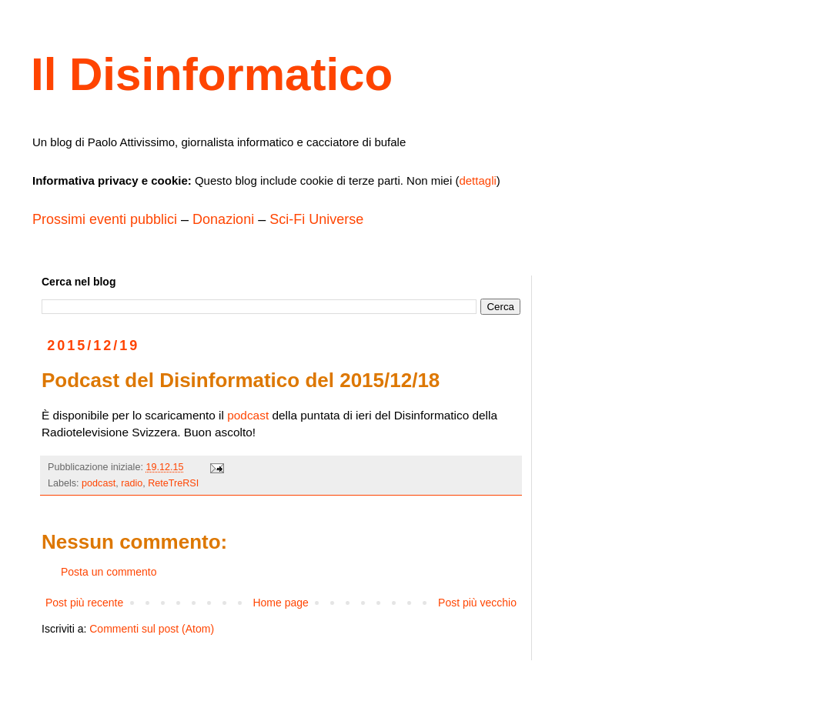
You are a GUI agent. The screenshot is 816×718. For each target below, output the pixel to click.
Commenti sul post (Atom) (151, 629)
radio (131, 483)
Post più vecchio (477, 602)
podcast (248, 415)
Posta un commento (109, 572)
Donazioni (223, 219)
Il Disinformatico (212, 74)
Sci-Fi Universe (316, 219)
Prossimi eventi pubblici (104, 219)
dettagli (477, 180)
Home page (280, 602)
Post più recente (84, 602)
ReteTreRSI (173, 483)
